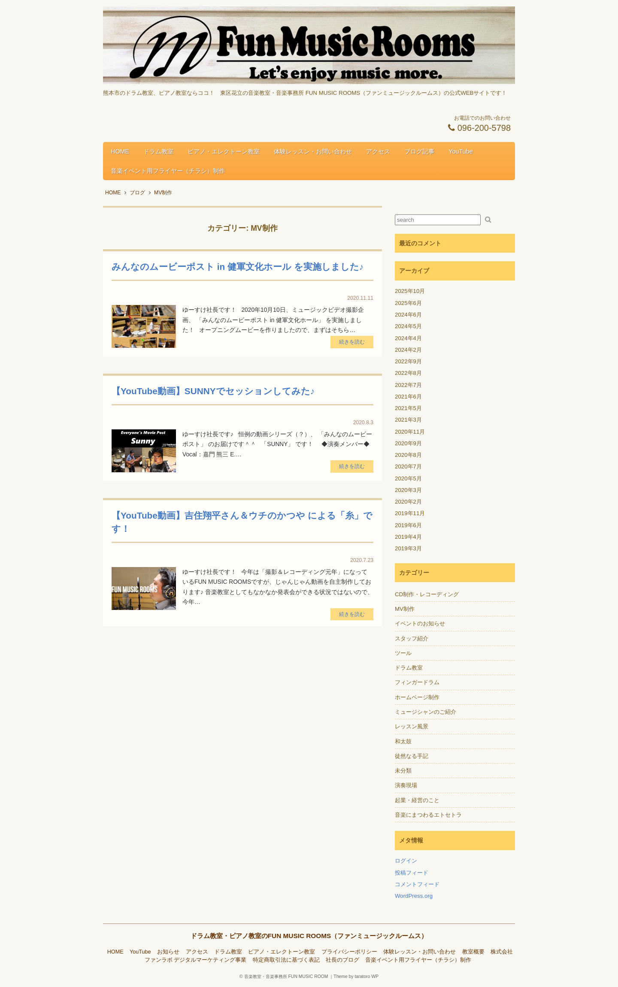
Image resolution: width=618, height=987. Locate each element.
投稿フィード (411, 872)
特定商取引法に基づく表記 (286, 960)
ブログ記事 (419, 151)
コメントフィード (417, 884)
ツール (403, 653)
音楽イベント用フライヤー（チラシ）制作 (168, 170)
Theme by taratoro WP (356, 976)
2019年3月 (408, 548)
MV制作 (405, 609)
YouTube (460, 151)
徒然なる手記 (411, 756)
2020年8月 (408, 455)
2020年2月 (408, 501)
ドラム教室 (158, 151)
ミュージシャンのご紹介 (425, 712)
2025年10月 (410, 291)
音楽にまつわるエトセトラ (428, 815)
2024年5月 (408, 326)
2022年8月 (408, 373)
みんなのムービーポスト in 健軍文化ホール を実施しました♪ (238, 267)
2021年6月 (408, 396)
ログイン (406, 860)
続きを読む (352, 342)
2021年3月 (408, 420)
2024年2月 (408, 350)
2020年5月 (408, 478)
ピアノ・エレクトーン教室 (224, 151)
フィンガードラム (417, 682)
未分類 (403, 770)
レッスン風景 (411, 726)
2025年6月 (408, 303)
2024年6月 (408, 314)
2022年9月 (408, 361)
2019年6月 (408, 525)
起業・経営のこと (417, 800)
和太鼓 (403, 741)
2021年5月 (408, 408)
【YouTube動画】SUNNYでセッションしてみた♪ (213, 391)
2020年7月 (408, 466)
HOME (120, 151)
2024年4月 (408, 338)
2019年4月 (408, 537)
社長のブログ (342, 960)
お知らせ (168, 952)
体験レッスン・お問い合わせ (313, 151)
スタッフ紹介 (411, 638)
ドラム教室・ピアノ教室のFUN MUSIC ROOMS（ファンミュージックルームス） (309, 935)
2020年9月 (408, 443)
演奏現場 (406, 785)
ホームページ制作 (417, 697)
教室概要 (473, 952)
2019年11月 (410, 513)
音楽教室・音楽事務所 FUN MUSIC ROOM (286, 976)
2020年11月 (410, 432)
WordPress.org (414, 896)
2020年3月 (408, 490)
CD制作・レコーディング (427, 594)
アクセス (378, 151)
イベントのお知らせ (420, 623)
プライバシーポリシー (349, 952)
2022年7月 (408, 385)
